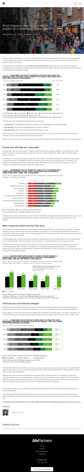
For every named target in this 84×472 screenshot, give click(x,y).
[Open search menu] (75, 3)
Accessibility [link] (42, 454)
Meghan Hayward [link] (13, 412)
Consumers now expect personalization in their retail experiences (47, 368)
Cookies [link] (42, 448)
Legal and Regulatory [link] (42, 451)
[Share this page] (80, 10)
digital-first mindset (46, 133)
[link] (4, 3)
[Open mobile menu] (80, 3)
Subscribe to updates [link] (42, 469)
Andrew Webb (58, 218)
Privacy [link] (42, 446)
